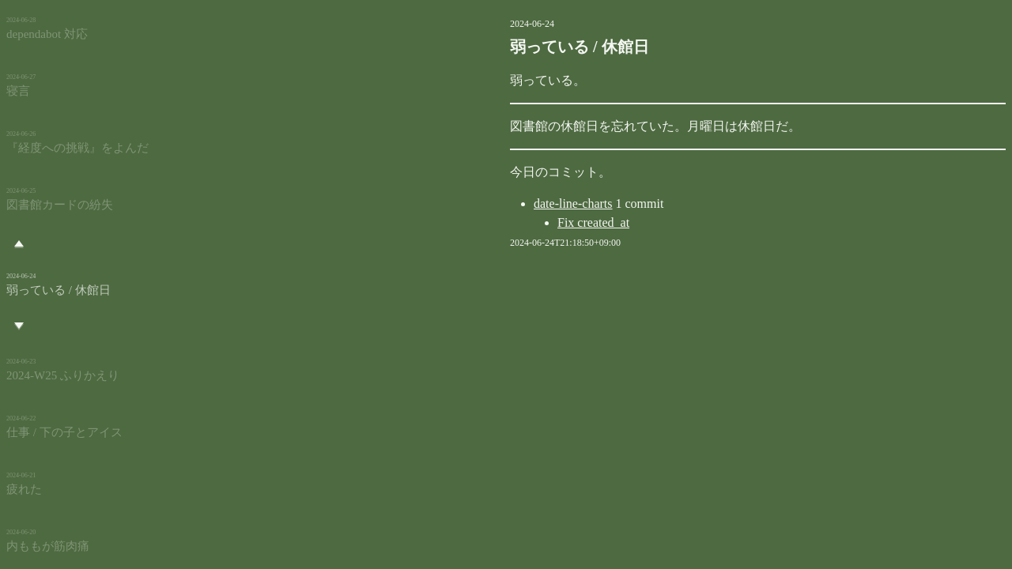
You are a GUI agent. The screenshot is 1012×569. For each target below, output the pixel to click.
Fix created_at (513, 222)
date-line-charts (493, 203)
